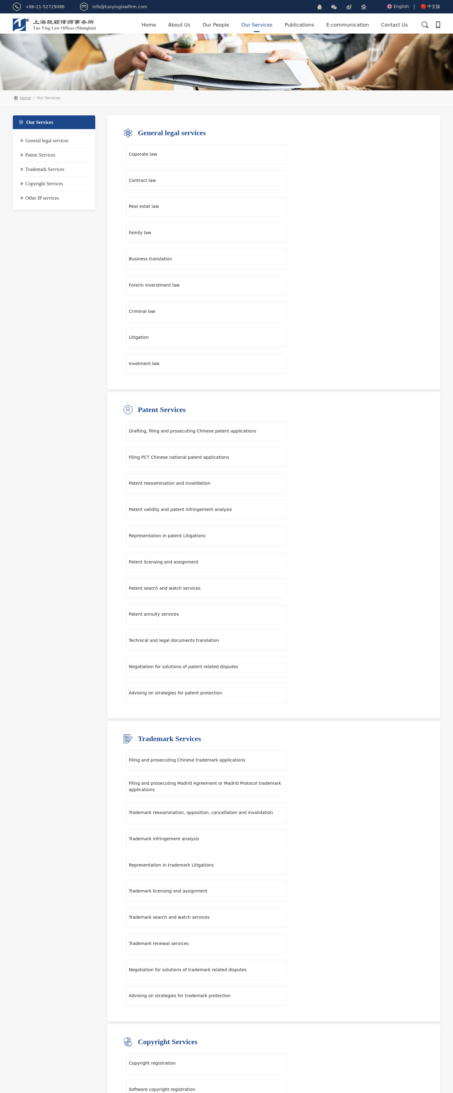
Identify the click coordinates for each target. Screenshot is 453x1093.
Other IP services (39, 200)
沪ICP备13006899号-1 (271, 1082)
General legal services (44, 143)
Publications (299, 25)
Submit (379, 1040)
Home (149, 25)
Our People (215, 25)
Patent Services (37, 157)
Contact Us (394, 25)
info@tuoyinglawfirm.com (205, 996)
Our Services (257, 25)
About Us (179, 25)
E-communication (347, 25)
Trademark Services (42, 172)
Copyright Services (41, 186)
